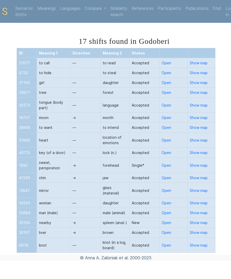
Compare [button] (94, 8)
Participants (169, 8)
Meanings (46, 8)
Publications (197, 8)
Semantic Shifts (24, 11)
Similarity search (118, 11)
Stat (217, 8)
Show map (199, 63)
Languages (70, 8)
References (142, 8)
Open (166, 63)
